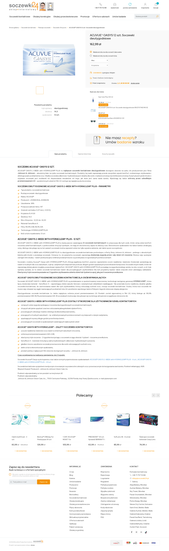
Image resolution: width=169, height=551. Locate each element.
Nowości (72, 491)
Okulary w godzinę (76, 530)
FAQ (102, 517)
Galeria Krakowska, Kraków (140, 514)
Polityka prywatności (109, 485)
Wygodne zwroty (107, 495)
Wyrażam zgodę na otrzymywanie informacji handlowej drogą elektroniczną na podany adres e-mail (33, 475)
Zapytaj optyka (107, 511)
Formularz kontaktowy (138, 472)
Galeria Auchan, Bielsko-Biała (141, 511)
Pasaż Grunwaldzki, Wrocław (141, 495)
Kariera (72, 478)
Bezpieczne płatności (109, 498)
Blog (71, 475)
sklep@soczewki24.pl (140, 478)
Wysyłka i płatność (108, 491)
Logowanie (105, 478)
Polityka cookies (107, 488)
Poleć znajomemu (97, 83)
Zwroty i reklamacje (108, 501)
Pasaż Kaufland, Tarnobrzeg (141, 517)
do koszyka (103, 105)
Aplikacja (72, 524)
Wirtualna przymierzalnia (78, 517)
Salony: (135, 481)
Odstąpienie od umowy (110, 504)
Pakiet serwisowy (76, 527)
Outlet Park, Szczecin (138, 527)
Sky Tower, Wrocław (137, 491)
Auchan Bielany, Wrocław (139, 488)
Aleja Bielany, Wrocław (138, 485)
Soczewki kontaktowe (20, 16)
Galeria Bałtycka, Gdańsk (139, 524)
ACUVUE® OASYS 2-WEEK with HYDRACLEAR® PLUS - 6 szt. (113, 359)
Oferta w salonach (101, 16)
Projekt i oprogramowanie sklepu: (22, 545)
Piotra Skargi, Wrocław (138, 501)
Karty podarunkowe (77, 511)
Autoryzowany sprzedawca (80, 514)
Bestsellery (73, 495)
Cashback (97, 73)
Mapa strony (105, 514)
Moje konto (105, 472)
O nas (71, 472)
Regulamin (105, 482)
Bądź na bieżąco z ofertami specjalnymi (27, 468)
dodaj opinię (135, 83)
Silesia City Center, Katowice (141, 504)
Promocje (85, 16)
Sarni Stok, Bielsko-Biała (139, 507)
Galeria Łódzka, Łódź (138, 520)
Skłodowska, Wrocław (138, 498)
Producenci (73, 485)
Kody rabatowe (107, 507)
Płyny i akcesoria (75, 507)
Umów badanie (119, 16)
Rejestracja (105, 475)
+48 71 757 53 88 (139, 475)
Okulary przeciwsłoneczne (65, 16)
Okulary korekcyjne (42, 16)
